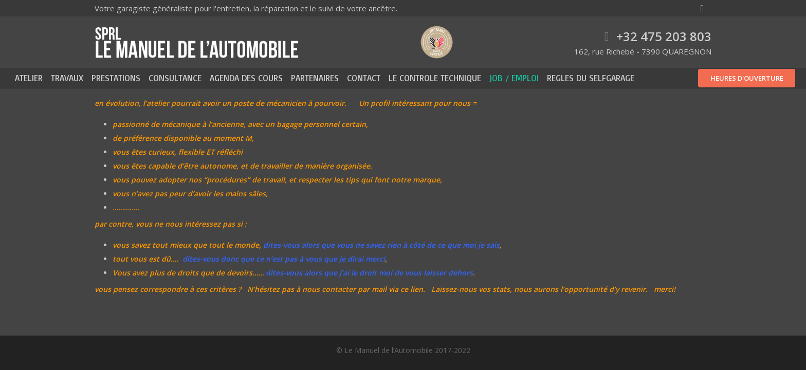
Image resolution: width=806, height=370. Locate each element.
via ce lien (406, 289)
